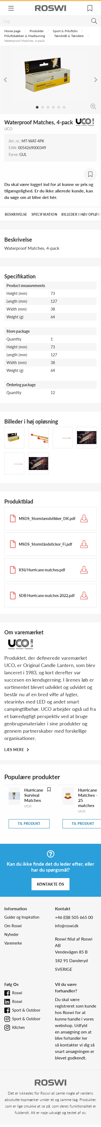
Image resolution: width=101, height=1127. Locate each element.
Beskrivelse (16, 214)
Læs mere (14, 749)
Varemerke (13, 943)
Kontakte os (50, 884)
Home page (12, 31)
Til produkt (29, 824)
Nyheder (11, 934)
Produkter (37, 31)
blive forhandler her (71, 1038)
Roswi (17, 993)
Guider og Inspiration (21, 917)
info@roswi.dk (66, 925)
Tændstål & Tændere (68, 36)
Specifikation (44, 214)
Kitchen (18, 1027)
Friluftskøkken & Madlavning (24, 36)
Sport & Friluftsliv (65, 31)
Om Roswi (13, 925)
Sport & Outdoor (26, 1010)
